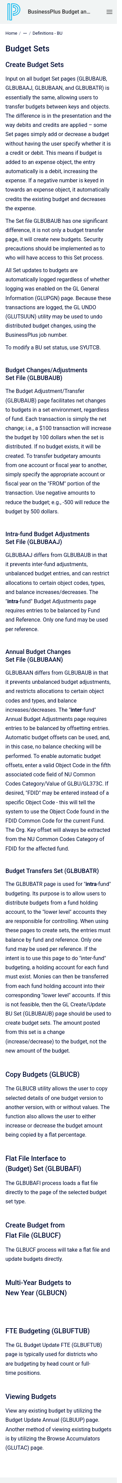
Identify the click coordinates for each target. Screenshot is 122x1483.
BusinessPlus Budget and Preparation (60, 12)
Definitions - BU (47, 33)
